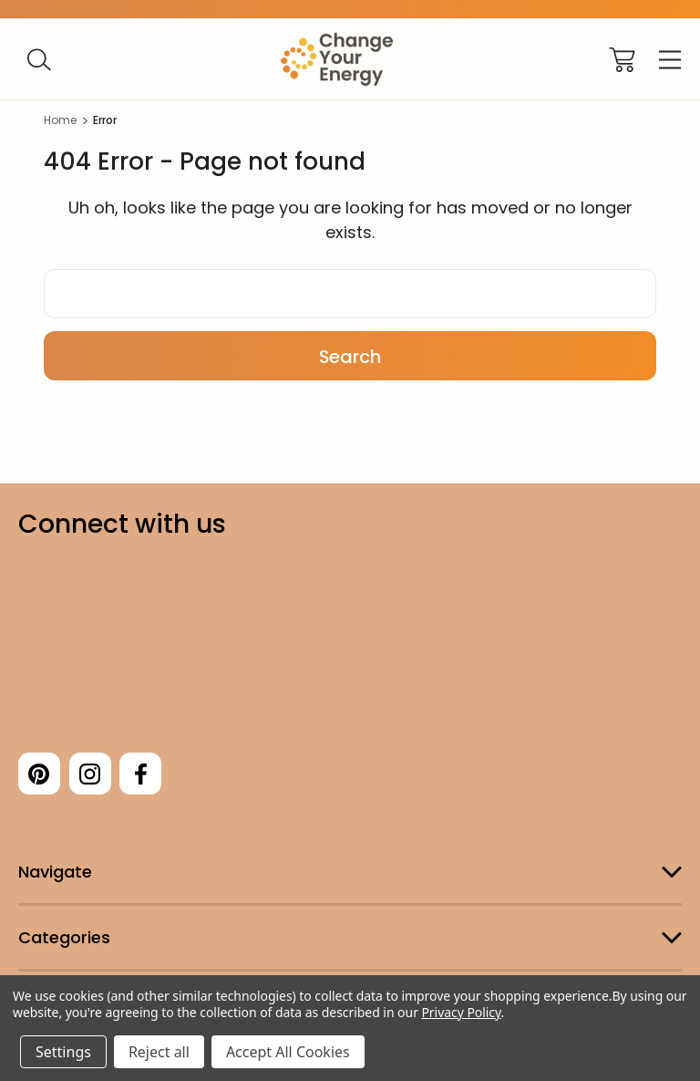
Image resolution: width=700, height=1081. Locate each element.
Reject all (159, 1052)
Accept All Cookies (288, 1052)
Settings (63, 1052)
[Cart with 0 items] (622, 59)
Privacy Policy (460, 1012)
